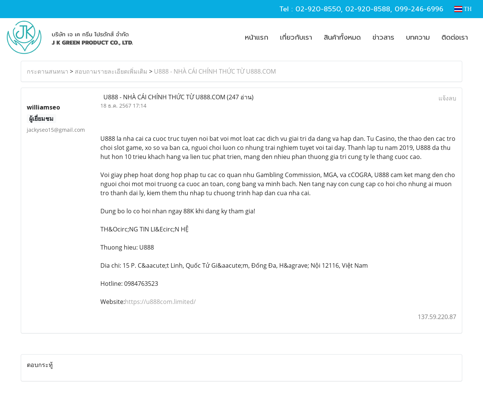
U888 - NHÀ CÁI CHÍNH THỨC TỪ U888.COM (215, 71)
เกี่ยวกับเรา (296, 37)
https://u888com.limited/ (160, 302)
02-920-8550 (318, 9)
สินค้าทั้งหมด (342, 37)
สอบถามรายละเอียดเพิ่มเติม (111, 71)
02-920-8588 (367, 9)
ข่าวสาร (383, 37)
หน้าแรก (256, 37)
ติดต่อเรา (454, 37)
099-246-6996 (419, 9)
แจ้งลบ (447, 98)
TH (463, 9)
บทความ (418, 37)
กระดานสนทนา (47, 71)
